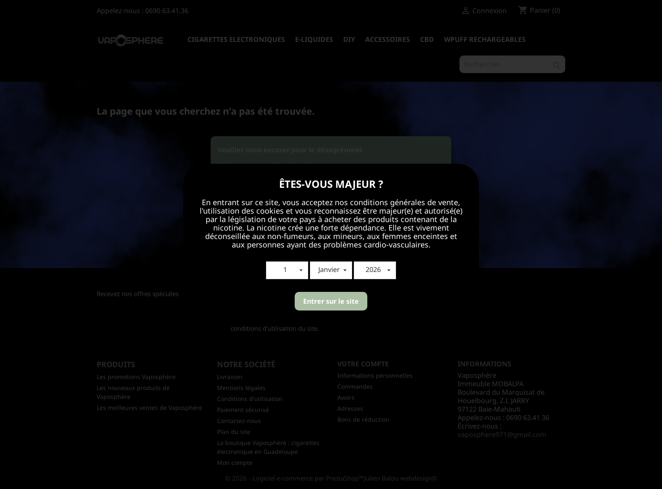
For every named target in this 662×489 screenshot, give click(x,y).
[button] (287, 270)
